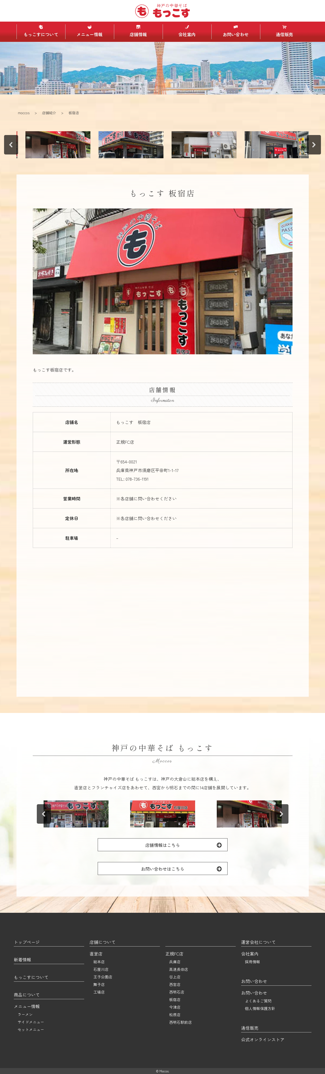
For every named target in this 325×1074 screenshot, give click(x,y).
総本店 (99, 961)
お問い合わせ (236, 31)
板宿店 (174, 999)
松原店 (174, 1014)
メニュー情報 (90, 31)
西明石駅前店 (180, 1022)
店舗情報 (138, 31)
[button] (43, 144)
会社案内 (187, 31)
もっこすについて (41, 31)
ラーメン (25, 1014)
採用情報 (252, 961)
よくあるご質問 (258, 1001)
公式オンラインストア (262, 1039)
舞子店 (99, 984)
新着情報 (22, 959)
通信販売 (284, 31)
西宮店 (174, 984)
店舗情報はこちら (186, 845)
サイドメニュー (31, 1022)
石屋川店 (101, 969)
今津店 (174, 1007)
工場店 (99, 992)
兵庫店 (174, 961)
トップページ (27, 942)
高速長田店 (178, 969)
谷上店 (174, 976)
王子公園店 (102, 976)
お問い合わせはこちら (184, 868)
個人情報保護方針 (260, 1008)
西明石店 (176, 992)
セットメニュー (31, 1029)
